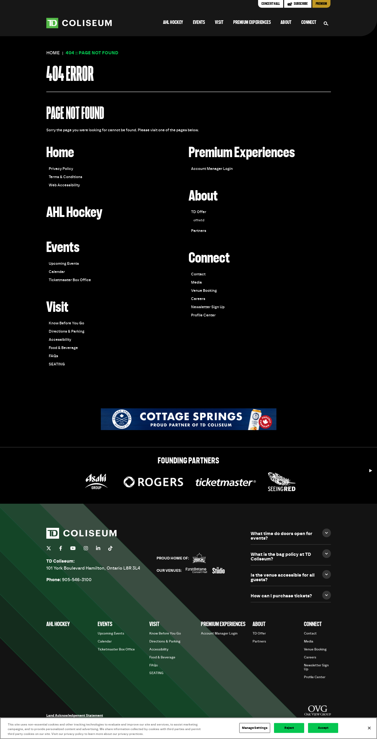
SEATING (57, 364)
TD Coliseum (79, 23)
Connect (308, 22)
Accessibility (60, 340)
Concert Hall (270, 4)
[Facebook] (60, 548)
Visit (219, 22)
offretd (198, 220)
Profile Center (203, 315)
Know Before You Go (66, 323)
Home (53, 53)
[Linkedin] (98, 548)
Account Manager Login (212, 169)
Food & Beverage (63, 348)
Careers (198, 299)
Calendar (57, 272)
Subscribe (301, 4)
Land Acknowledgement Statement (74, 715)
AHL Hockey (173, 22)
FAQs (53, 356)
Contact (198, 274)
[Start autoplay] (371, 469)
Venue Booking (204, 291)
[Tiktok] (110, 548)
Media (196, 282)
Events (199, 22)
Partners (198, 231)
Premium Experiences (252, 22)
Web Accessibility (64, 185)
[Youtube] (73, 548)
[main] (188, 241)
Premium (321, 4)
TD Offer (198, 212)
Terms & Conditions (65, 177)
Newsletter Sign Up (208, 307)
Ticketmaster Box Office (70, 280)
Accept (323, 730)
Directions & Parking (66, 331)
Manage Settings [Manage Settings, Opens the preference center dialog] (255, 730)
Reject (289, 730)
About (286, 22)
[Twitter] (48, 548)
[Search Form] (326, 23)
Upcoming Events (64, 263)
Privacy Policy (61, 169)
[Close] (369, 730)
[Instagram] (86, 548)
